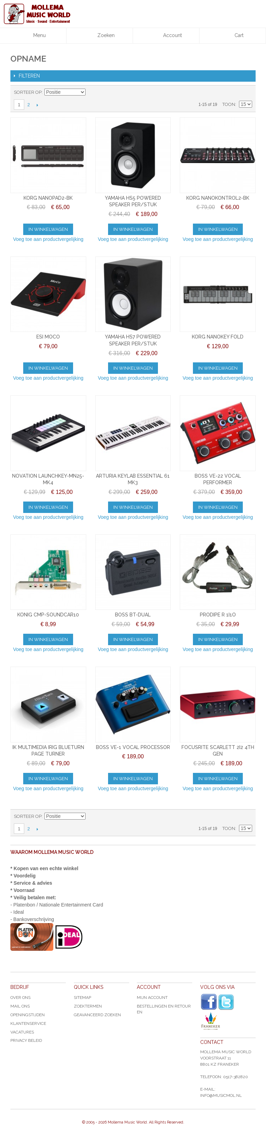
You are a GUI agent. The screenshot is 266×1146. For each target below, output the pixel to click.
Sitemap (82, 997)
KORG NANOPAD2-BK (48, 198)
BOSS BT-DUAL (133, 614)
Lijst (247, 92)
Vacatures (22, 1032)
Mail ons (20, 1006)
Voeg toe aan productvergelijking (48, 239)
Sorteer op (28, 92)
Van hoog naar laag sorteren (92, 92)
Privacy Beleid (26, 1040)
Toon (228, 104)
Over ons (20, 997)
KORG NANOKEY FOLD (217, 337)
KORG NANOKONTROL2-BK (217, 198)
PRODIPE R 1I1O (218, 614)
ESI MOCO (48, 337)
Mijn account (152, 997)
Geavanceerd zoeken (97, 1014)
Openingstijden (27, 1014)
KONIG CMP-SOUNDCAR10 (48, 614)
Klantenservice (28, 1023)
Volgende (37, 105)
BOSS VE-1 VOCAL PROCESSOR (133, 747)
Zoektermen (88, 1006)
